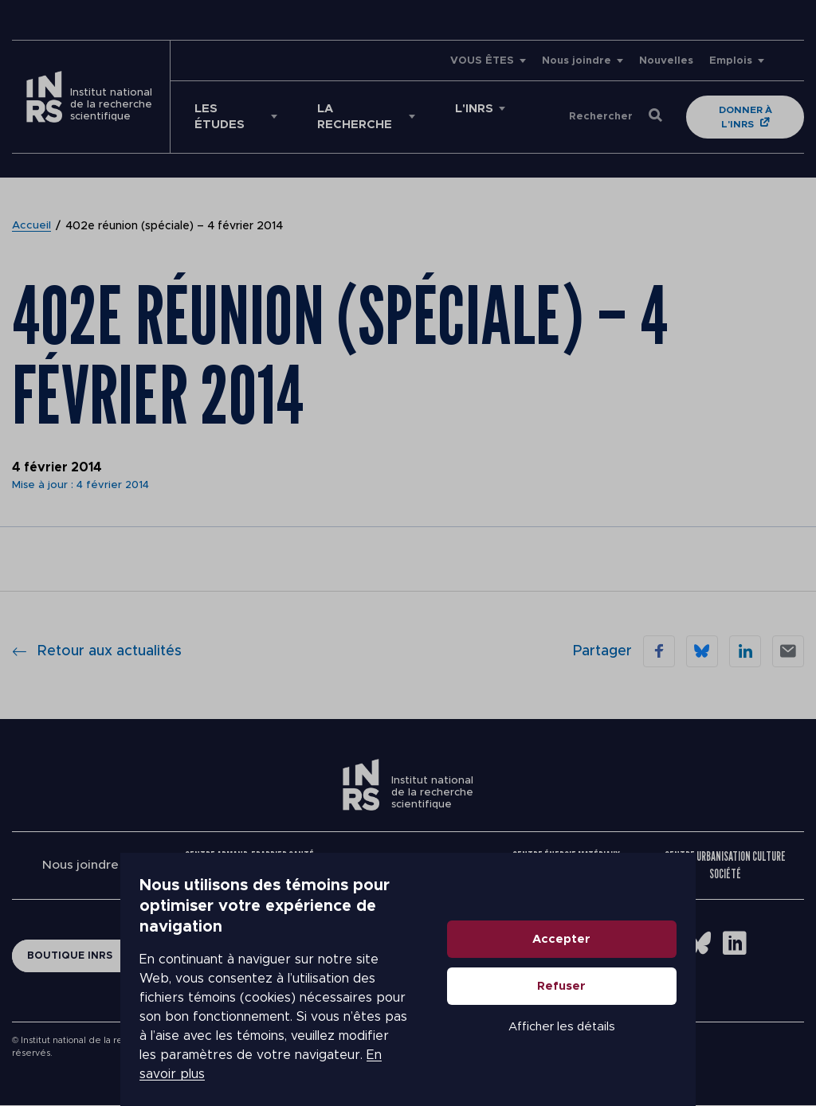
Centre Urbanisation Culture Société (725, 865)
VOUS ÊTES (482, 61)
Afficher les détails (682, 1043)
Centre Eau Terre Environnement (407, 865)
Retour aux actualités (97, 651)
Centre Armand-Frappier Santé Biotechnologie (250, 865)
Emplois (730, 61)
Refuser (682, 1003)
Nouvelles (666, 61)
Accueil (32, 226)
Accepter (682, 956)
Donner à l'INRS (748, 117)
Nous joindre (576, 61)
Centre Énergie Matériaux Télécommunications (567, 865)
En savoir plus (133, 1051)
